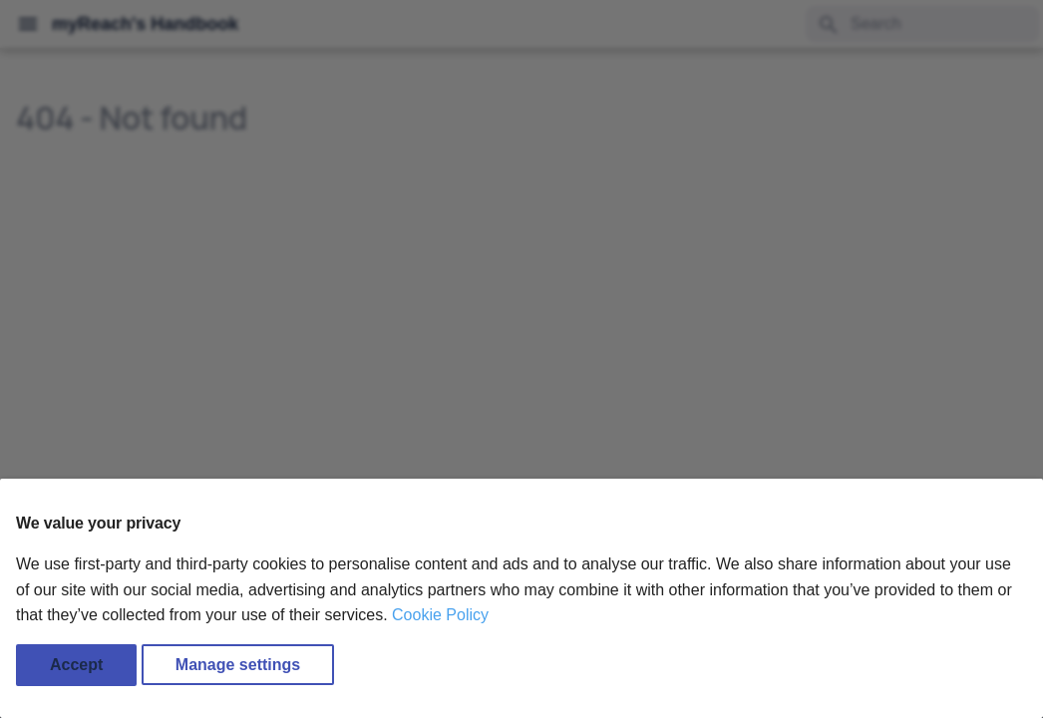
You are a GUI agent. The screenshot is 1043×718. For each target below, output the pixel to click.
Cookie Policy (440, 614)
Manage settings (237, 664)
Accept (76, 664)
